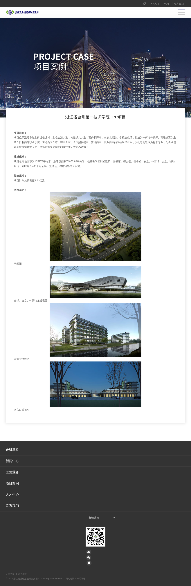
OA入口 (155, 3)
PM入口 (166, 3)
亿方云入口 (179, 3)
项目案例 (12, 483)
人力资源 (10, 574)
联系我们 (12, 506)
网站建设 (70, 578)
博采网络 (81, 578)
